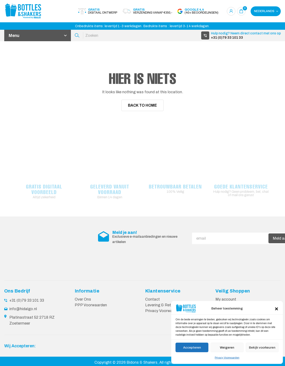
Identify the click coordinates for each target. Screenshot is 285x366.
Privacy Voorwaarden (227, 357)
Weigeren (227, 347)
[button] (276, 308)
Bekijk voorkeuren (262, 347)
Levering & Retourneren (166, 305)
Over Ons (83, 299)
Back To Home (142, 105)
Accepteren (192, 347)
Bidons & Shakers (141, 362)
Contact (152, 299)
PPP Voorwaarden (91, 305)
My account (225, 299)
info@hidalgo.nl (23, 309)
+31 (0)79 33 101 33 (227, 37)
